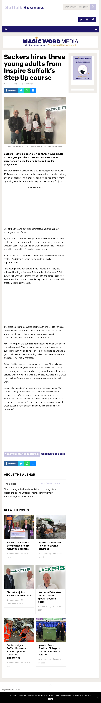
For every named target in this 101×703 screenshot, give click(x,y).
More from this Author (52, 483)
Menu (6, 29)
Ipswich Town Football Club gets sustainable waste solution (49, 650)
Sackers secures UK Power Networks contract (50, 545)
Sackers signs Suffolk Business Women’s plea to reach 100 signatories (16, 651)
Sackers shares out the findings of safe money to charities (18, 545)
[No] (97, 697)
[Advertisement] (35, 207)
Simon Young (11, 84)
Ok (50, 699)
